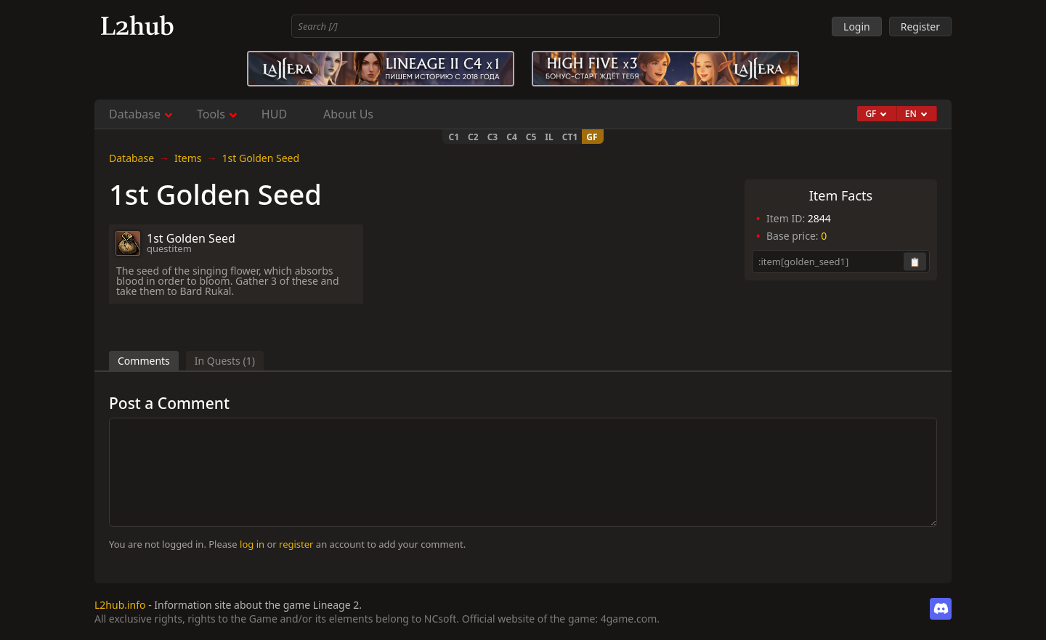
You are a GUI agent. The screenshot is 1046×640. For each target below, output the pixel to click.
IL (549, 137)
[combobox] (505, 26)
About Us (348, 114)
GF (591, 137)
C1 (453, 137)
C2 (473, 137)
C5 (531, 137)
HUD (274, 114)
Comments (144, 361)
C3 (492, 137)
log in (252, 544)
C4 (511, 137)
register (296, 544)
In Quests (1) (225, 361)
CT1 (570, 137)
